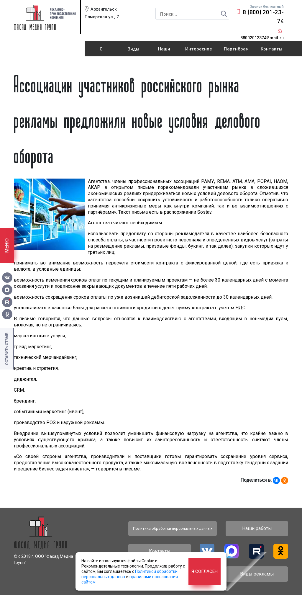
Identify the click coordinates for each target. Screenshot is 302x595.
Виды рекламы (133, 51)
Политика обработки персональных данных (172, 528)
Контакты (271, 48)
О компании (101, 51)
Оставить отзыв (6, 349)
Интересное (198, 48)
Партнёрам (236, 48)
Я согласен (204, 571)
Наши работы (164, 51)
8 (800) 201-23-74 (263, 16)
